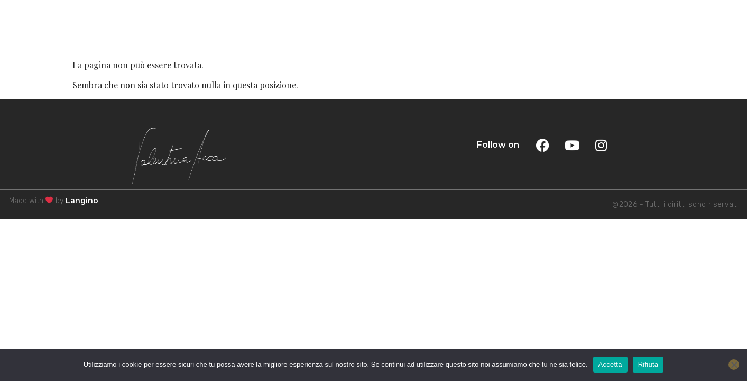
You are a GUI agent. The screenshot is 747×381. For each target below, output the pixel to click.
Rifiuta (648, 364)
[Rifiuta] (733, 364)
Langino (82, 200)
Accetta (610, 364)
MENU (708, 27)
